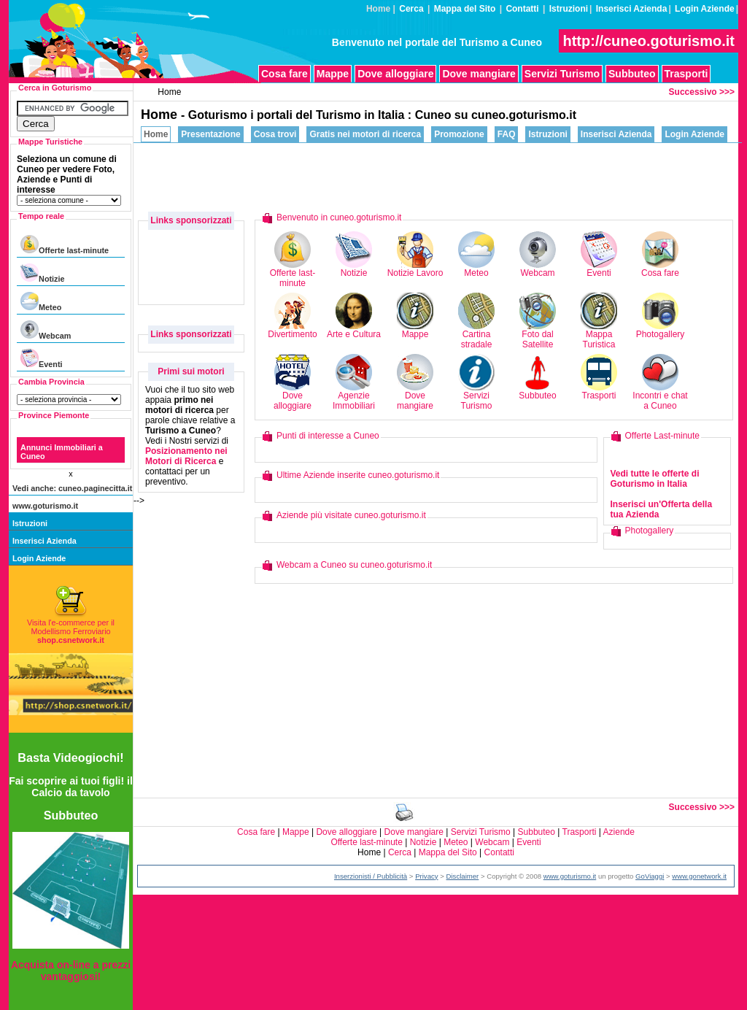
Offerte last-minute (64, 245)
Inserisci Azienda (631, 9)
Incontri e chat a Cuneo (659, 396)
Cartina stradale (476, 335)
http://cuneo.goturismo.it (648, 41)
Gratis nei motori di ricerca (365, 134)
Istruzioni (568, 9)
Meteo (40, 302)
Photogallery (660, 330)
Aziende (619, 832)
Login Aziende (705, 9)
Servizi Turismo (562, 74)
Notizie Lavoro (415, 269)
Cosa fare (284, 74)
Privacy (426, 876)
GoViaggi (649, 876)
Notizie (42, 273)
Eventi (41, 359)
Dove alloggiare (395, 74)
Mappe (333, 74)
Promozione (459, 134)
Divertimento (292, 330)
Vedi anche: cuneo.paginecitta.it (72, 488)
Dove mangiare (478, 74)
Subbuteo (632, 74)
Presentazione (210, 134)
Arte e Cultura (354, 330)
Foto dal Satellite (537, 335)
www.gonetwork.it (699, 876)
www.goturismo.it (45, 505)
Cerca (411, 9)
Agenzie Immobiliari (354, 396)
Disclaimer (462, 876)
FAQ (507, 134)
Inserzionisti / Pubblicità (370, 876)
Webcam (45, 330)
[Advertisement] (472, 176)
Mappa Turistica (599, 335)
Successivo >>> (702, 92)
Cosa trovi (275, 134)
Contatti (522, 9)
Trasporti (686, 74)
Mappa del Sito (465, 9)
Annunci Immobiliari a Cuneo (61, 451)
